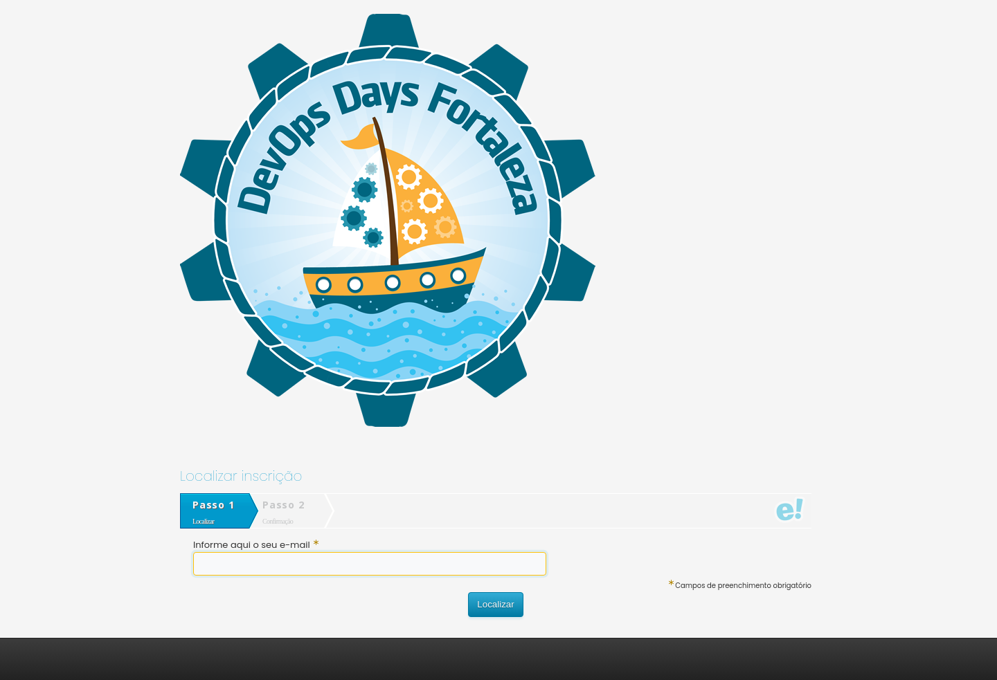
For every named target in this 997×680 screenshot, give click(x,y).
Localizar (495, 604)
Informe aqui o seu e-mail (255, 544)
